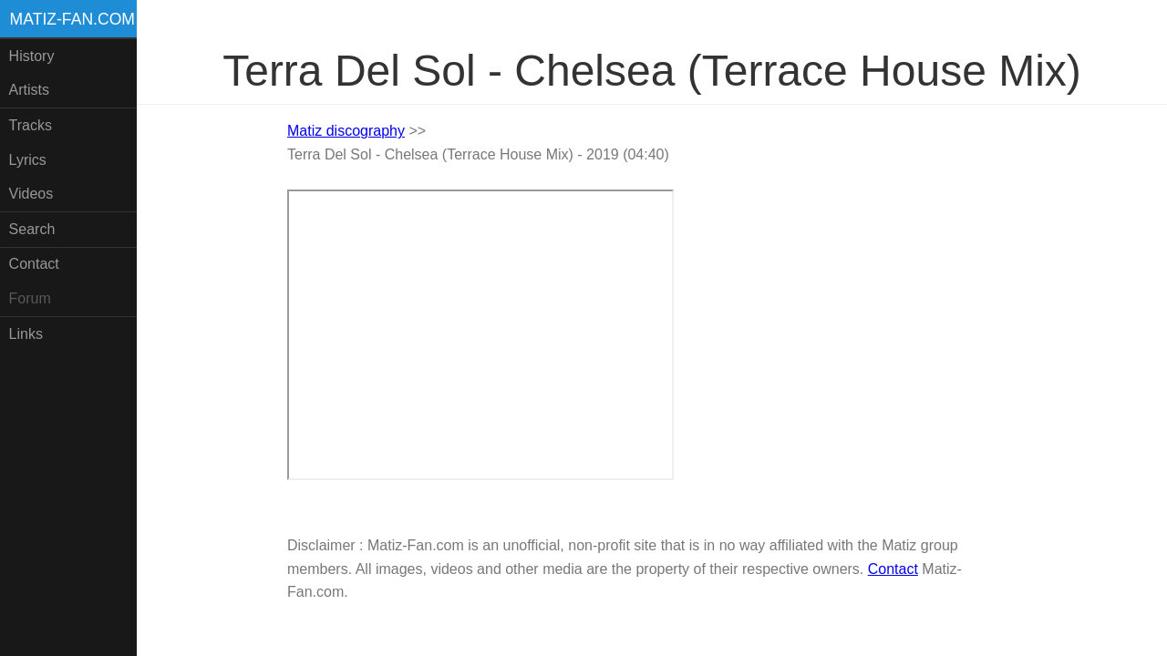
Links (26, 334)
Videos (31, 193)
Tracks (30, 125)
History (32, 56)
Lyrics (27, 160)
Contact (34, 264)
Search (32, 229)
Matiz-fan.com (72, 19)
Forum (30, 298)
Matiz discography (346, 130)
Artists (29, 89)
